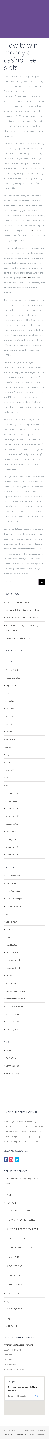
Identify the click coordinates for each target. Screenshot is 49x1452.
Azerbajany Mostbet (14, 906)
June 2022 (9, 762)
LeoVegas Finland (13, 952)
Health (8, 937)
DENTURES (14, 1256)
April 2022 (9, 777)
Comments (12, 1065)
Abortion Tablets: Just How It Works (21, 617)
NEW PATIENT (15, 1309)
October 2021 (11, 823)
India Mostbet (11, 944)
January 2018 (11, 839)
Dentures (9, 929)
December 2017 (12, 846)
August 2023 (10, 685)
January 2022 (11, 800)
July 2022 (9, 754)
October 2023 (11, 670)
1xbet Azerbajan (12, 891)
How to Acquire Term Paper (17, 602)
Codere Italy (11, 921)
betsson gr (25, 277)
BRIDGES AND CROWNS (20, 1210)
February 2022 (11, 793)
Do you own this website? (17, 1396)
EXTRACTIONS (15, 1266)
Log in (8, 1050)
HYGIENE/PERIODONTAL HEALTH (24, 1229)
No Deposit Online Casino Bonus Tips (22, 610)
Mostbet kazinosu (13, 983)
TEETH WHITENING (18, 1238)
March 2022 (10, 785)
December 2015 (12, 854)
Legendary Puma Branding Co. (16, 1434)
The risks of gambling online (17, 638)
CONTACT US (11, 1325)
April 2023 (9, 716)
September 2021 (12, 831)
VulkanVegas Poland (14, 1029)
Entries (10, 1058)
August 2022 (10, 747)
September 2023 (12, 677)
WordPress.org (12, 1073)
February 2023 (11, 731)
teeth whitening (12, 1014)
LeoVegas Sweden (13, 967)
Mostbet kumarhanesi (15, 990)
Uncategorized (12, 1021)
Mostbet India (11, 975)
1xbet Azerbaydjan (13, 898)
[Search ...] (21, 582)
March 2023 (10, 723)
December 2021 (12, 808)
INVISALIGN (14, 1275)
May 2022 (9, 770)
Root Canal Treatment (15, 1006)
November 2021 (12, 816)
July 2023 (9, 693)
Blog (7, 1318)
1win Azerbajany (12, 875)
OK (36, 1396)
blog (7, 914)
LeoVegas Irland (12, 960)
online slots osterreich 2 (16, 998)
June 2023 (9, 700)
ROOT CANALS (15, 1284)
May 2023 (9, 708)
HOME (8, 1195)
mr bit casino (35, 230)
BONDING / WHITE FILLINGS (22, 1219)
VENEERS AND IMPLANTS (20, 1247)
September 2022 (12, 739)
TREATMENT (11, 1202)
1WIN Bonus (11, 883)
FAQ (7, 1301)
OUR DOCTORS (12, 1293)
